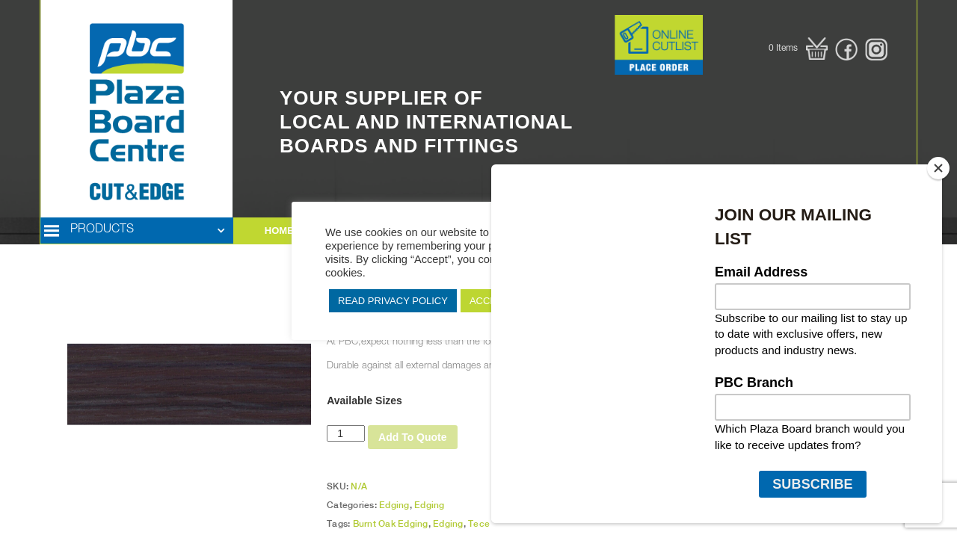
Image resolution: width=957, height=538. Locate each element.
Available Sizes (364, 400)
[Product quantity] (346, 433)
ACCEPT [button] (489, 300)
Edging (394, 505)
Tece (479, 524)
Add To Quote (412, 437)
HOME (279, 230)
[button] (798, 49)
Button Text (590, 26)
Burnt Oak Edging (390, 524)
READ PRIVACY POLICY (393, 300)
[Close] (938, 168)
